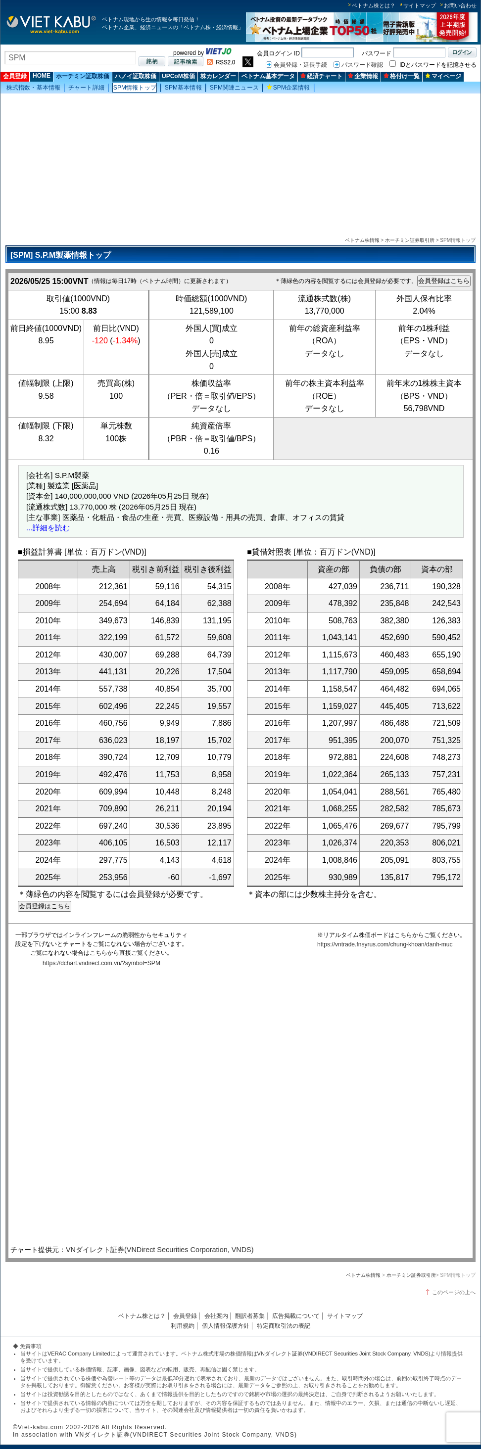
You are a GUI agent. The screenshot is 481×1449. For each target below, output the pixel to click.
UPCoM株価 (178, 76)
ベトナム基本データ (268, 76)
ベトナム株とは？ (373, 5)
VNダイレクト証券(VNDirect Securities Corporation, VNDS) (160, 1250)
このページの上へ (454, 1292)
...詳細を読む (48, 527)
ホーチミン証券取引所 (409, 240)
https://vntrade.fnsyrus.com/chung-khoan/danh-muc (384, 944)
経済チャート (321, 76)
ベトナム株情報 (362, 240)
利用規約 (182, 1325)
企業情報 (363, 76)
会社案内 (216, 1315)
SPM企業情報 (288, 87)
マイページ (443, 76)
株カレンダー (218, 76)
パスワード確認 (362, 64)
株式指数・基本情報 (33, 87)
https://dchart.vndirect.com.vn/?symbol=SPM (101, 963)
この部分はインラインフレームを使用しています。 (238, 1107)
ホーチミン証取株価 (82, 76)
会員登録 (15, 76)
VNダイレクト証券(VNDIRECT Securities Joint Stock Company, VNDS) (344, 1353)
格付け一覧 (402, 76)
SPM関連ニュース (234, 87)
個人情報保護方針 (225, 1325)
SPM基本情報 (183, 87)
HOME (41, 75)
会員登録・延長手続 (300, 64)
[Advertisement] (240, 163)
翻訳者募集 (250, 1315)
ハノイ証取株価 (135, 76)
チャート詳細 (86, 87)
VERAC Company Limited (79, 1353)
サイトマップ (419, 5)
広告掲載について (296, 1315)
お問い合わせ (460, 5)
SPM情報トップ (134, 87)
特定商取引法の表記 (283, 1325)
